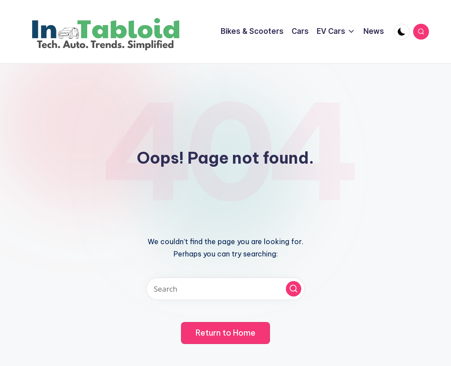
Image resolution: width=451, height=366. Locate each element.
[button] (293, 288)
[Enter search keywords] (225, 289)
